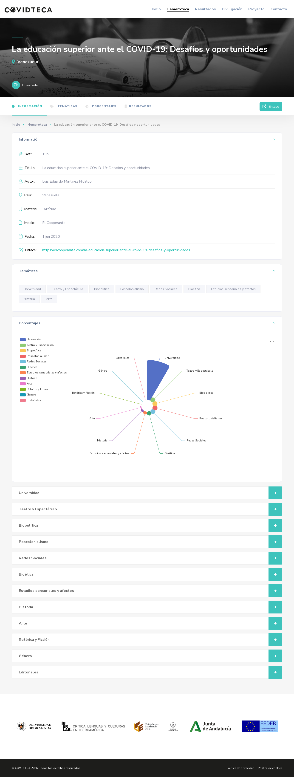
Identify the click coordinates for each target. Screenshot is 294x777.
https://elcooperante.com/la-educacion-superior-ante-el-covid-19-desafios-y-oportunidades (116, 250)
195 (45, 154)
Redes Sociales (166, 289)
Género (150, 656)
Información (27, 106)
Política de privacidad (240, 768)
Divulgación (232, 9)
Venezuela (25, 62)
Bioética (194, 289)
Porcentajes (100, 106)
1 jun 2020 (51, 236)
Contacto (279, 9)
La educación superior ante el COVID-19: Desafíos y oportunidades (96, 167)
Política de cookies (270, 768)
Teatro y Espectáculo (67, 289)
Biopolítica (101, 289)
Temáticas (63, 106)
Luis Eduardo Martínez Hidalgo (67, 181)
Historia (29, 299)
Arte (49, 299)
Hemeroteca (178, 9)
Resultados (205, 9)
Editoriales (150, 672)
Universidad (32, 289)
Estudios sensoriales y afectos (233, 289)
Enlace (271, 106)
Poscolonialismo (132, 289)
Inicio (156, 9)
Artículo (49, 209)
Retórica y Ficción (150, 639)
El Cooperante (53, 222)
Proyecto (256, 9)
